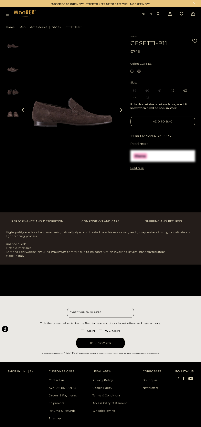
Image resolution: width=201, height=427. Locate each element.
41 (160, 90)
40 (147, 90)
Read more (139, 144)
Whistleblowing (103, 410)
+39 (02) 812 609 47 (62, 388)
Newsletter (150, 388)
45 (147, 98)
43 (185, 91)
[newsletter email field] (100, 312)
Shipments (56, 403)
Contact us (56, 380)
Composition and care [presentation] (100, 221)
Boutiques (150, 380)
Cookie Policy (102, 388)
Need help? (137, 167)
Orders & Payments (63, 395)
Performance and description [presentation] (37, 221)
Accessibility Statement (109, 403)
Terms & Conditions (106, 395)
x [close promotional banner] (194, 3)
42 (172, 91)
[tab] (37, 223)
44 (134, 98)
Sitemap (55, 418)
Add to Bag (163, 121)
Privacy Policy (71, 353)
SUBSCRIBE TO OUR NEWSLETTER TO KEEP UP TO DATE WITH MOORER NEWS (100, 4)
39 (135, 90)
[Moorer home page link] (25, 14)
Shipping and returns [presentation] (163, 221)
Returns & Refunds (62, 410)
